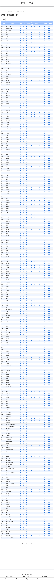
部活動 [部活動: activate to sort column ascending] (45, 23)
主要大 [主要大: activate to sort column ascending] (28, 23)
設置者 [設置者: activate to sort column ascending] (3, 23)
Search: (12, 19)
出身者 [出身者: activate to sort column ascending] (50, 23)
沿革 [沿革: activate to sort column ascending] (24, 23)
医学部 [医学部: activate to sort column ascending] (36, 23)
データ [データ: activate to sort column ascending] (41, 23)
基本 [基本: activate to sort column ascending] (21, 23)
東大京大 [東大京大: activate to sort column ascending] (32, 23)
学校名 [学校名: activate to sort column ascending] (12, 23)
